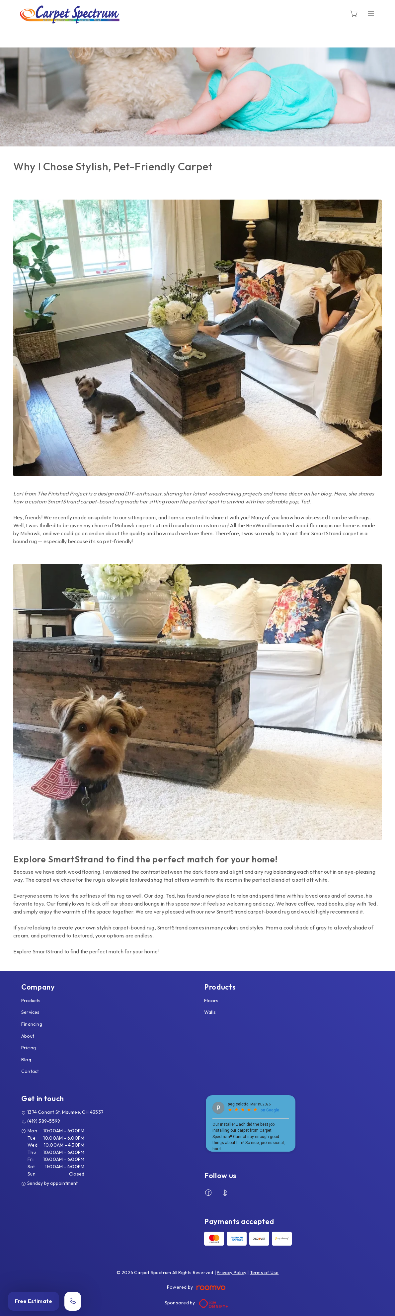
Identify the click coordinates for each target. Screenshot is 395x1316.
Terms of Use (264, 1272)
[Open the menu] (371, 13)
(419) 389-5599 (43, 1121)
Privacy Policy (231, 1272)
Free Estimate (33, 1301)
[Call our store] (72, 1301)
